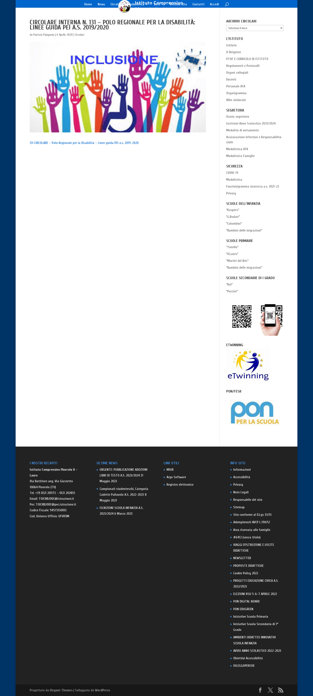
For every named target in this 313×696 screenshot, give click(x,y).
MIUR (170, 470)
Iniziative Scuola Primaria (250, 616)
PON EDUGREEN (243, 609)
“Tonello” (232, 247)
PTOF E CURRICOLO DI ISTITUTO (247, 59)
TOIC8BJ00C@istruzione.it (56, 499)
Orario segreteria (237, 117)
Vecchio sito (178, 4)
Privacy (231, 193)
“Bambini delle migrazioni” (244, 230)
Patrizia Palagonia (43, 35)
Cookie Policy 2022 (245, 573)
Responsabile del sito (247, 500)
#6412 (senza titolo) (246, 537)
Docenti (231, 79)
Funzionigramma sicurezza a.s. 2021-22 (252, 186)
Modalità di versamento (242, 130)
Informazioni (242, 470)
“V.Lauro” (232, 254)
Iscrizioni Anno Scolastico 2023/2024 (251, 123)
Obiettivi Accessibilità (248, 658)
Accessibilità (241, 477)
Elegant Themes (61, 690)
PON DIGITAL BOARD (246, 601)
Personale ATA (235, 86)
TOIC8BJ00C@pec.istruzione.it (56, 504)
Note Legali (241, 492)
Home (88, 4)
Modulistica (136, 4)
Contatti (198, 4)
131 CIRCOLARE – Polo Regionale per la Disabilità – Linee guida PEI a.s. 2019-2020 (84, 143)
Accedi (214, 4)
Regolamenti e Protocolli (243, 66)
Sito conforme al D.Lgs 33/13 (252, 515)
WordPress (102, 690)
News (101, 4)
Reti (157, 4)
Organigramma (236, 93)
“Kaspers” (232, 210)
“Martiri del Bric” (237, 261)
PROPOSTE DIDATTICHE (248, 566)
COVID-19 (232, 173)
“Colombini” (234, 224)
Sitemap (239, 507)
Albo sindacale (236, 100)
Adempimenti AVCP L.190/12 (251, 522)
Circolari (116, 4)
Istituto (231, 45)
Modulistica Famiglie (240, 156)
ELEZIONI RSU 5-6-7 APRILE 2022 (255, 594)
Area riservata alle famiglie (251, 530)
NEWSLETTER (242, 558)
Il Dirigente (233, 52)
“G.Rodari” (233, 217)
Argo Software (176, 477)
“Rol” (229, 284)
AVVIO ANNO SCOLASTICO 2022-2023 (257, 651)
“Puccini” (232, 291)
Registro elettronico (180, 484)
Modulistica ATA (237, 149)
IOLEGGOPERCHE (244, 666)
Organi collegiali (237, 73)
